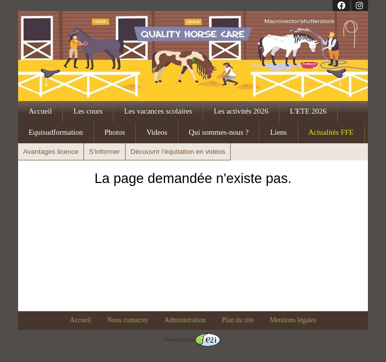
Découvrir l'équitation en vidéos (178, 151)
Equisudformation (56, 132)
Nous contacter (127, 320)
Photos (115, 132)
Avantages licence (50, 151)
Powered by (192, 339)
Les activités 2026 (241, 111)
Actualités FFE (331, 132)
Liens (278, 132)
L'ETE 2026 (308, 111)
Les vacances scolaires (158, 111)
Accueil (40, 111)
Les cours (88, 111)
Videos (156, 132)
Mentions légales (293, 320)
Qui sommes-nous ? (219, 132)
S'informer (104, 151)
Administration (185, 320)
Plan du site (237, 320)
